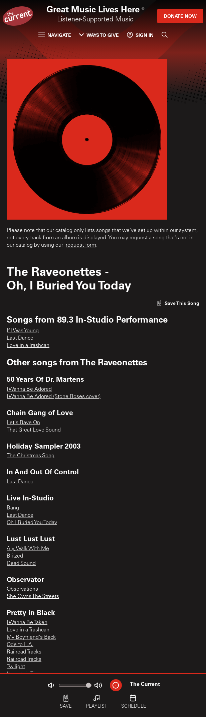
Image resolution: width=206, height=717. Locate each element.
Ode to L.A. (20, 644)
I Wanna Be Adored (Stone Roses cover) (53, 396)
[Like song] (178, 303)
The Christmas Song (30, 456)
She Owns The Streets (33, 596)
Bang (13, 508)
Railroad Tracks (24, 652)
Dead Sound (21, 563)
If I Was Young (23, 331)
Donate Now (180, 16)
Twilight (16, 667)
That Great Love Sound (34, 430)
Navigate (54, 35)
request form (81, 245)
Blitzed (15, 556)
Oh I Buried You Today (32, 522)
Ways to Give (99, 35)
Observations (22, 589)
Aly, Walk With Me (28, 549)
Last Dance (20, 338)
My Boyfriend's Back (31, 637)
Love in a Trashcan (28, 345)
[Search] (164, 34)
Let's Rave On (23, 423)
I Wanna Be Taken (27, 622)
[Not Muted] (50, 685)
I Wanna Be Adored (29, 389)
